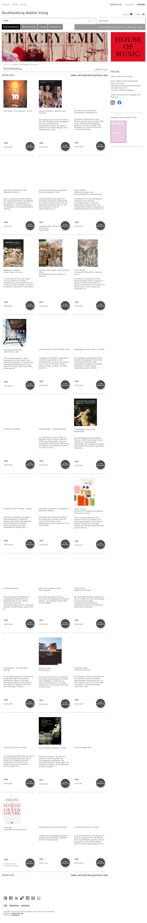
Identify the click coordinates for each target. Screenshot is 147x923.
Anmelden (141, 4)
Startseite (6, 4)
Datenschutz (14, 905)
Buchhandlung (11, 27)
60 (89, 75)
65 (101, 75)
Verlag (42, 27)
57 (81, 75)
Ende (106, 75)
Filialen (15, 4)
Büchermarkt (29, 27)
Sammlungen (34, 64)
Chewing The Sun (17, 913)
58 (84, 75)
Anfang (73, 75)
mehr (6, 143)
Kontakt (23, 4)
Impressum (25, 905)
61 (91, 75)
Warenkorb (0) (116, 4)
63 (96, 75)
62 (93, 75)
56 (79, 75)
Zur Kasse (129, 4)
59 (86, 75)
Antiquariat (55, 27)
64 (98, 75)
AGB (5, 905)
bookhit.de (16, 915)
